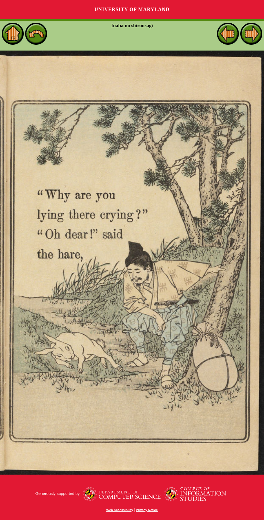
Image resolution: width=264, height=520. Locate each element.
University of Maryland (132, 9)
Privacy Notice (147, 510)
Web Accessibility (119, 510)
